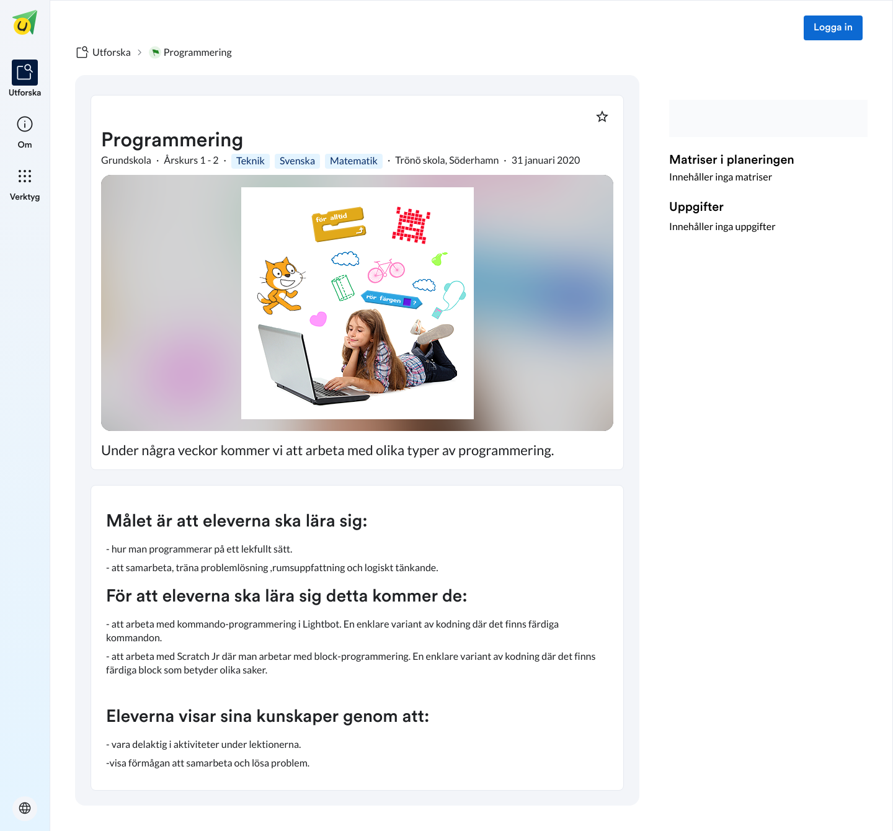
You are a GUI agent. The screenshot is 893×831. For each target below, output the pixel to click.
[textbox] (357, 638)
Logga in (833, 28)
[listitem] (25, 79)
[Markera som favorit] (602, 116)
